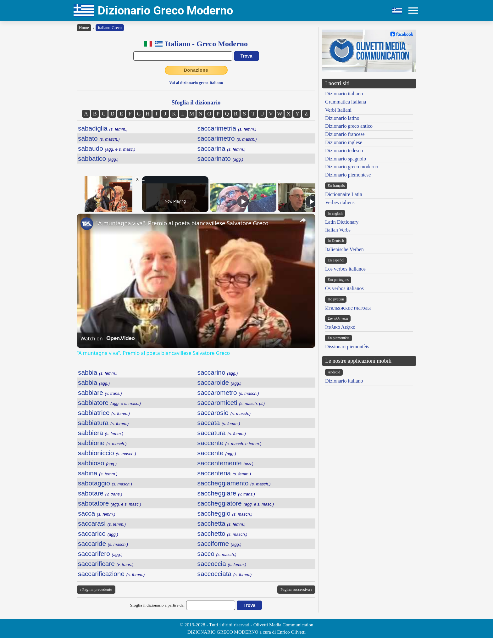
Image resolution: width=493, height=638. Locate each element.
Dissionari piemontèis (347, 346)
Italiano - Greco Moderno (206, 44)
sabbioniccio (107, 452)
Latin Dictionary (341, 222)
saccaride (103, 543)
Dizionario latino (342, 118)
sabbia (98, 372)
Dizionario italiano (344, 93)
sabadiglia (103, 128)
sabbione (102, 442)
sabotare (100, 493)
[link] (86, 223)
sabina (98, 473)
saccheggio (224, 513)
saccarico (98, 533)
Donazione (196, 70)
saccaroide (219, 382)
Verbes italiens (340, 202)
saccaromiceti (231, 402)
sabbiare (100, 392)
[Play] (243, 201)
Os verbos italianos (344, 288)
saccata (218, 422)
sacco (216, 553)
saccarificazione (111, 573)
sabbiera (100, 432)
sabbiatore (109, 402)
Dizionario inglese (343, 142)
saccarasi (102, 523)
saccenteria (224, 473)
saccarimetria (227, 128)
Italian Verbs (338, 229)
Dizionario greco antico (349, 126)
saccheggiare (226, 493)
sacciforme (219, 543)
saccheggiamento (234, 483)
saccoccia (221, 563)
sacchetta (221, 523)
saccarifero (100, 553)
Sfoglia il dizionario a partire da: (157, 605)
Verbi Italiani (338, 110)
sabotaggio (105, 483)
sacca (96, 513)
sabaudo (106, 148)
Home (84, 27)
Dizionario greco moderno (351, 166)
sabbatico (98, 158)
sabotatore (109, 503)
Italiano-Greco (110, 27)
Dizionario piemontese (348, 174)
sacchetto (222, 533)
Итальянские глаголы (348, 308)
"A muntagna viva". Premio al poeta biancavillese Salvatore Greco (182, 223)
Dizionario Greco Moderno (165, 10)
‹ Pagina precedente (96, 589)
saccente (229, 442)
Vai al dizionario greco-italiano (196, 82)
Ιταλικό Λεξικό (340, 327)
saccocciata (224, 573)
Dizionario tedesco (344, 150)
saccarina (221, 148)
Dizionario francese (345, 134)
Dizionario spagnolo (345, 158)
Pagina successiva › (296, 589)
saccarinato (220, 158)
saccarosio (224, 412)
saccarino (217, 372)
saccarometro (228, 392)
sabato (99, 138)
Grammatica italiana (345, 101)
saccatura (221, 432)
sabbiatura (103, 422)
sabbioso (97, 463)
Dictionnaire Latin (343, 194)
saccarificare (105, 563)
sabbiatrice (104, 412)
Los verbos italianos (345, 268)
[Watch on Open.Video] (107, 338)
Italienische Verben (344, 249)
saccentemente (225, 463)
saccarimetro (227, 138)
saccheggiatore (235, 503)
